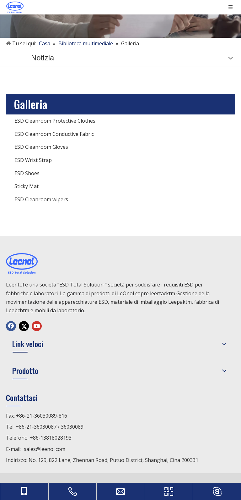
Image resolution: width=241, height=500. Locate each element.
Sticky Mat (26, 186)
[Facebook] (11, 326)
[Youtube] (37, 326)
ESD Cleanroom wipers (41, 199)
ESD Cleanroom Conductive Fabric (54, 134)
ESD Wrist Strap (33, 160)
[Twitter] (24, 326)
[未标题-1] (120, 19)
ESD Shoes (27, 173)
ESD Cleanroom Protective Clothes (54, 120)
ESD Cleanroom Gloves (41, 146)
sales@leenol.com (44, 449)
